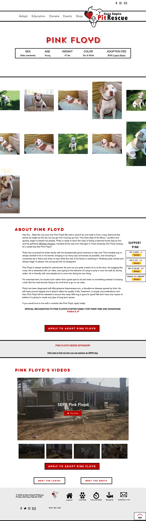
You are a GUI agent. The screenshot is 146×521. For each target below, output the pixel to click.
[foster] (82, 500)
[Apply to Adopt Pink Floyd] (72, 328)
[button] (23, 16)
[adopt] (69, 500)
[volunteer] (96, 500)
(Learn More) (119, 55)
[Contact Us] (124, 499)
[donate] (109, 500)
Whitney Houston (47, 243)
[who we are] (54, 508)
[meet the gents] (96, 480)
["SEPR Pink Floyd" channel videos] (73, 452)
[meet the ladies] (49, 480)
